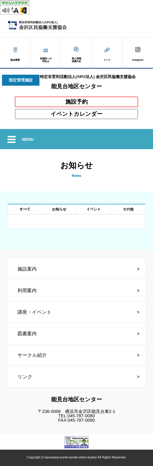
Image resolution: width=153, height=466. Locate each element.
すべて (25, 209)
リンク (25, 376)
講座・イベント (35, 312)
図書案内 (27, 333)
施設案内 (27, 269)
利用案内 (27, 290)
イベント (93, 209)
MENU (28, 139)
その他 (128, 209)
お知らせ (59, 209)
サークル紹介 (32, 355)
